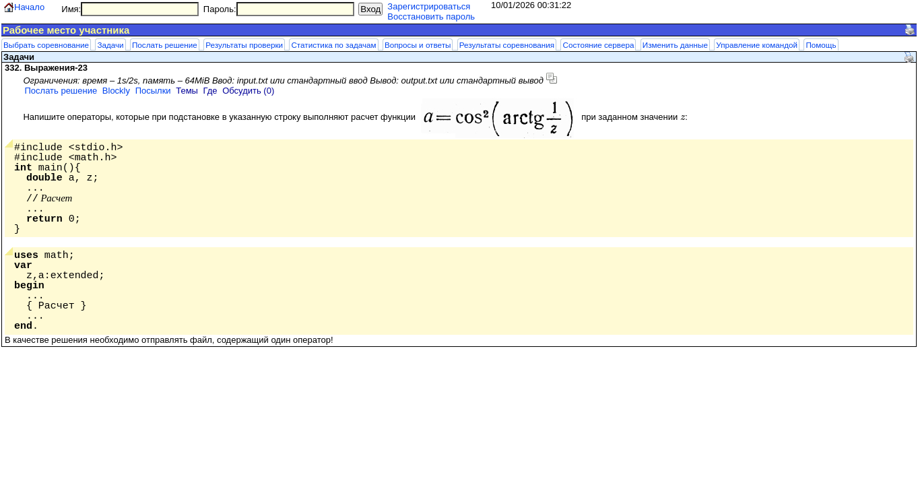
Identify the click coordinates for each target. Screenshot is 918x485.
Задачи (110, 44)
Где (210, 91)
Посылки (153, 91)
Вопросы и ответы (418, 44)
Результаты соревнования (506, 44)
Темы (187, 91)
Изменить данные (675, 44)
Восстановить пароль (431, 16)
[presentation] (682, 117)
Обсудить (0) (248, 91)
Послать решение (164, 44)
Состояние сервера (598, 44)
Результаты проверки (244, 44)
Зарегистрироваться (428, 6)
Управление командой (756, 44)
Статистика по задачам (333, 44)
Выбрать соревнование (46, 44)
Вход (370, 9)
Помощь (821, 44)
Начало (29, 7)
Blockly (116, 91)
